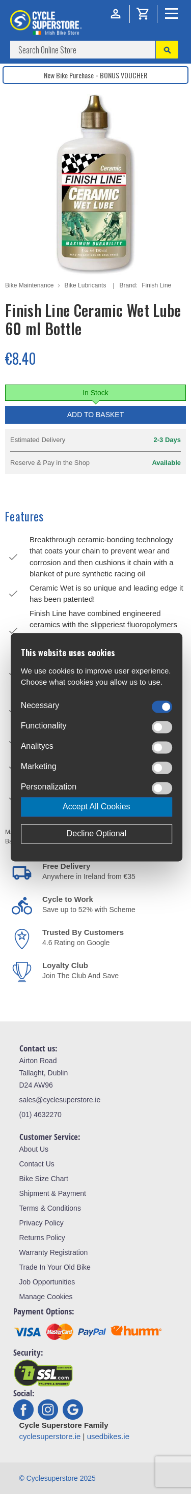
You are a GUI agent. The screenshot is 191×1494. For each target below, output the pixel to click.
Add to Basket (95, 415)
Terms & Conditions (50, 1208)
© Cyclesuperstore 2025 (57, 1478)
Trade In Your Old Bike (55, 1267)
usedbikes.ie (108, 1436)
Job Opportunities (47, 1282)
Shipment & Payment (53, 1193)
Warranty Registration (53, 1252)
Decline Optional (96, 833)
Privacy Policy (41, 1223)
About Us (34, 1149)
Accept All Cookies (96, 806)
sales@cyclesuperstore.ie (60, 1100)
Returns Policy (42, 1238)
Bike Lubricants (85, 285)
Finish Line (156, 285)
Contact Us (36, 1164)
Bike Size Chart (43, 1179)
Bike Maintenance (29, 285)
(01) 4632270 (40, 1114)
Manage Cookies (46, 1297)
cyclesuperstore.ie (50, 1436)
